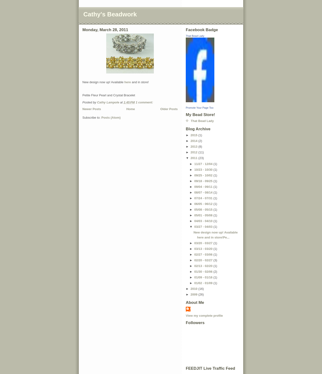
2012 (194, 152)
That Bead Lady (195, 35)
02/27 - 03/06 (203, 254)
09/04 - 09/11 (203, 187)
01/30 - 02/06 (203, 271)
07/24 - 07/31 (203, 198)
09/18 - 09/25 (203, 181)
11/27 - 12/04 (203, 164)
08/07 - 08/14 (203, 192)
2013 (194, 146)
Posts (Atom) (111, 117)
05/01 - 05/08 (203, 215)
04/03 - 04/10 (203, 221)
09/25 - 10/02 (203, 175)
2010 (194, 289)
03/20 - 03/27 (203, 243)
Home (130, 109)
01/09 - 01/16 (203, 277)
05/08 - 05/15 (203, 209)
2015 (194, 135)
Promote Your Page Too (199, 107)
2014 (194, 141)
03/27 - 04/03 (203, 226)
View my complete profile (204, 315)
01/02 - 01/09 (203, 283)
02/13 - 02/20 (203, 266)
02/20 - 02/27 (203, 260)
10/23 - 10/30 (203, 169)
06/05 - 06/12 (203, 204)
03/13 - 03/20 (203, 249)
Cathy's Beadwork (110, 14)
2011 (194, 158)
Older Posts (169, 109)
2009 (194, 294)
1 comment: (145, 102)
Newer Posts (91, 109)
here (127, 82)
